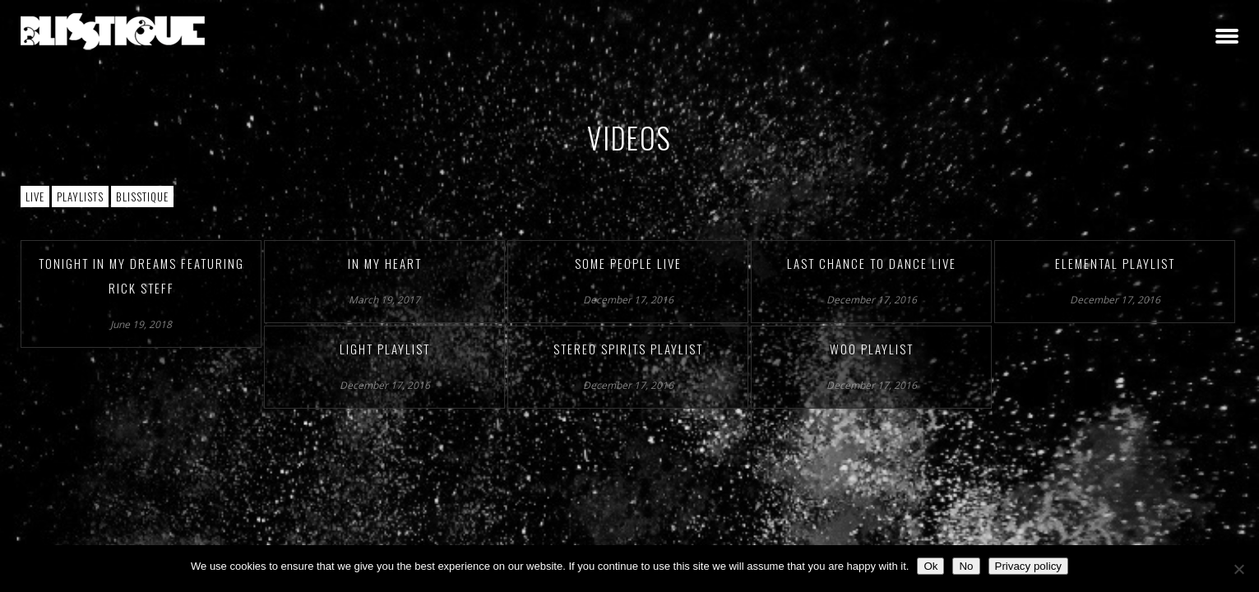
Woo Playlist (872, 349)
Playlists (80, 196)
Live (34, 196)
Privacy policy (1028, 566)
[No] (1238, 569)
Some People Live (628, 263)
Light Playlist (385, 349)
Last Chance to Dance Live (871, 263)
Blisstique (142, 196)
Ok (930, 566)
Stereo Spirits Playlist (628, 349)
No (966, 566)
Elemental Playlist (1115, 263)
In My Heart (385, 263)
